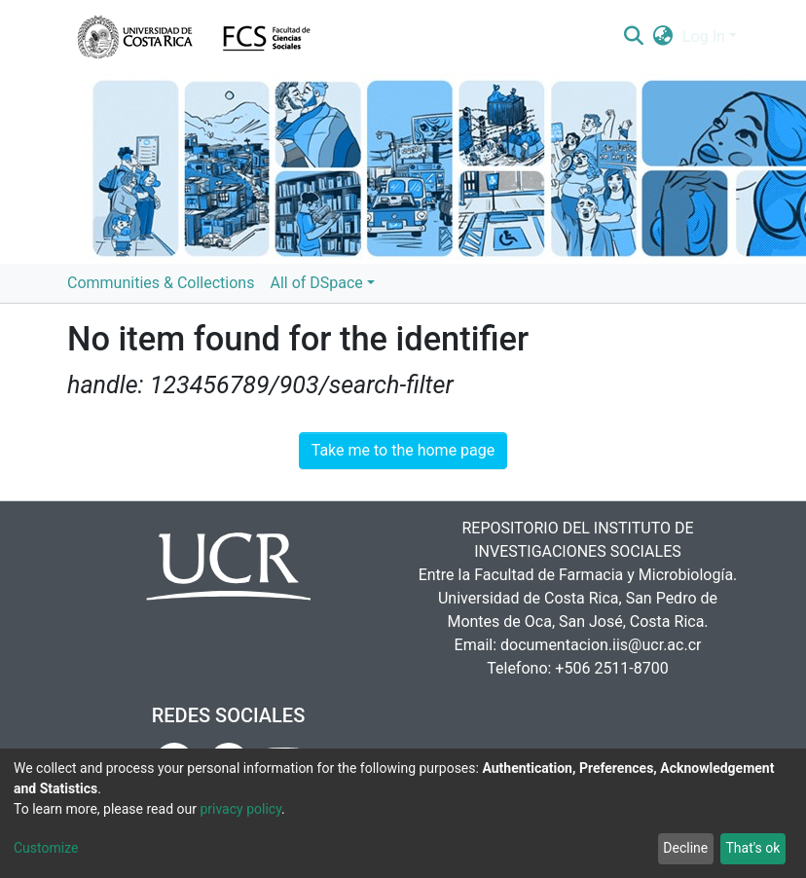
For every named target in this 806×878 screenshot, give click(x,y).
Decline (685, 848)
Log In (703, 36)
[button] (663, 37)
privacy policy (240, 809)
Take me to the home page (403, 450)
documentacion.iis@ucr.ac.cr (600, 645)
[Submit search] (633, 37)
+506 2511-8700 (611, 668)
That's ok (752, 848)
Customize (46, 848)
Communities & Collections (160, 283)
